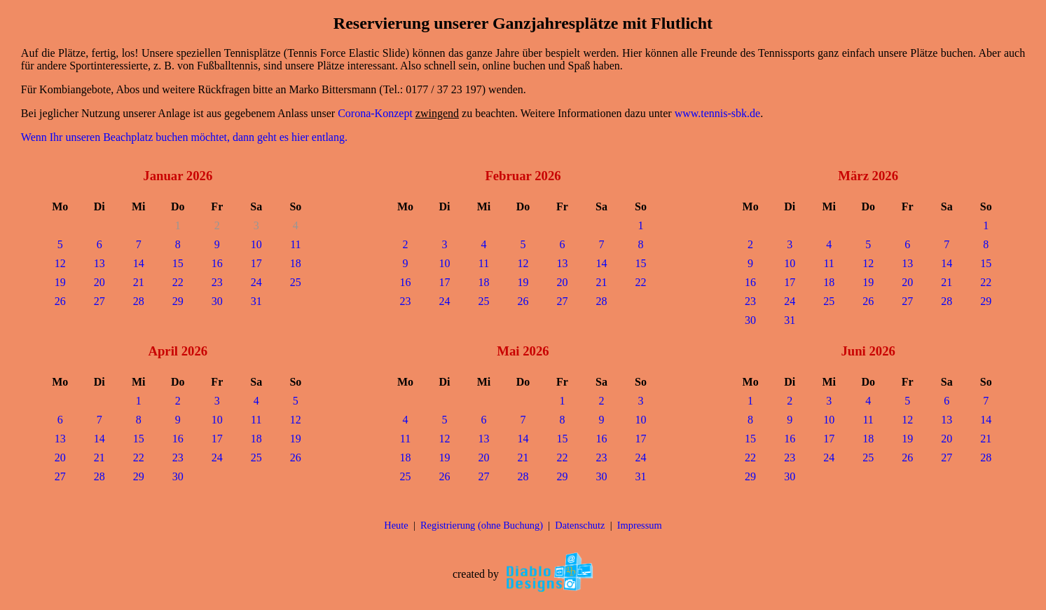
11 (295, 244)
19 (60, 282)
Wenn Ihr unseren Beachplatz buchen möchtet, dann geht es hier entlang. (184, 137)
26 (60, 301)
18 (295, 263)
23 (217, 282)
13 (99, 263)
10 (256, 244)
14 (138, 263)
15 (178, 263)
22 (178, 282)
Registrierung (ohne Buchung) (481, 525)
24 (256, 282)
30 (217, 301)
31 (256, 301)
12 (60, 263)
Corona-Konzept (375, 113)
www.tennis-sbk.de (718, 113)
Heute (396, 525)
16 (217, 263)
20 (99, 282)
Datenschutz (580, 525)
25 (295, 282)
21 (138, 282)
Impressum (639, 525)
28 (138, 301)
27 (99, 301)
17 (256, 263)
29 (178, 301)
